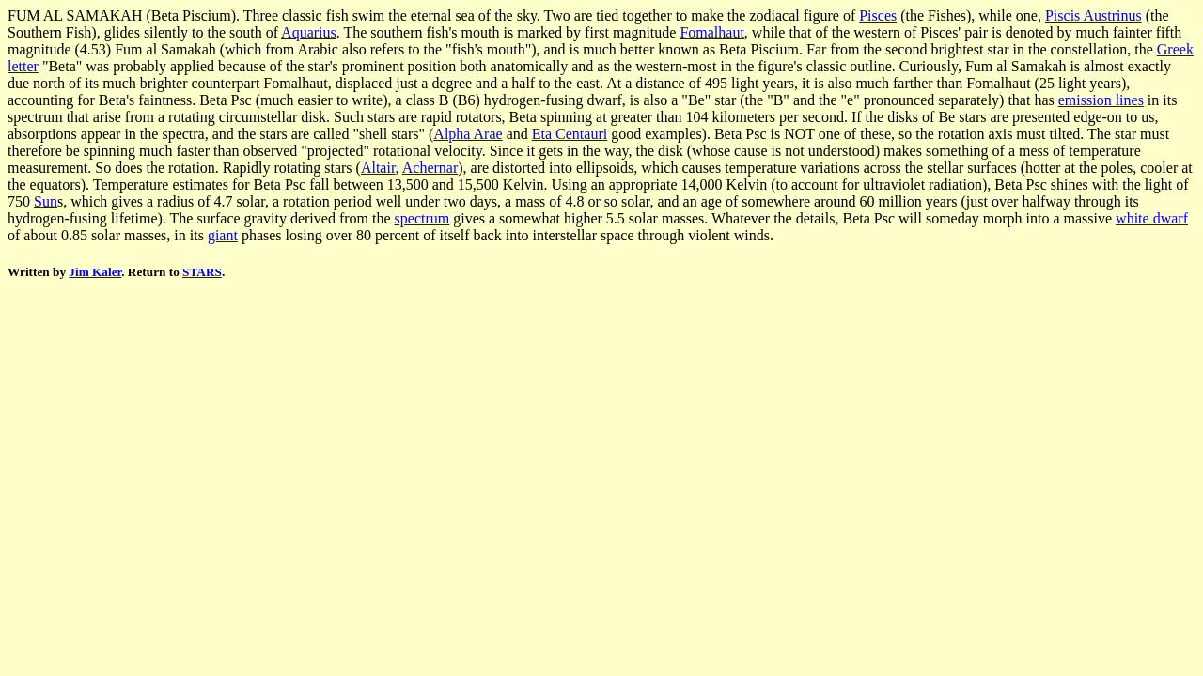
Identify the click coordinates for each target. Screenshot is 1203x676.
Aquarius (308, 32)
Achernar (430, 168)
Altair (378, 168)
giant (223, 235)
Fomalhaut (711, 32)
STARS (202, 272)
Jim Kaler (95, 272)
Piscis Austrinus (1093, 15)
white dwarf (1152, 218)
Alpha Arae (467, 134)
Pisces (878, 15)
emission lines (1101, 100)
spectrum (422, 218)
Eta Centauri (569, 134)
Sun (45, 201)
